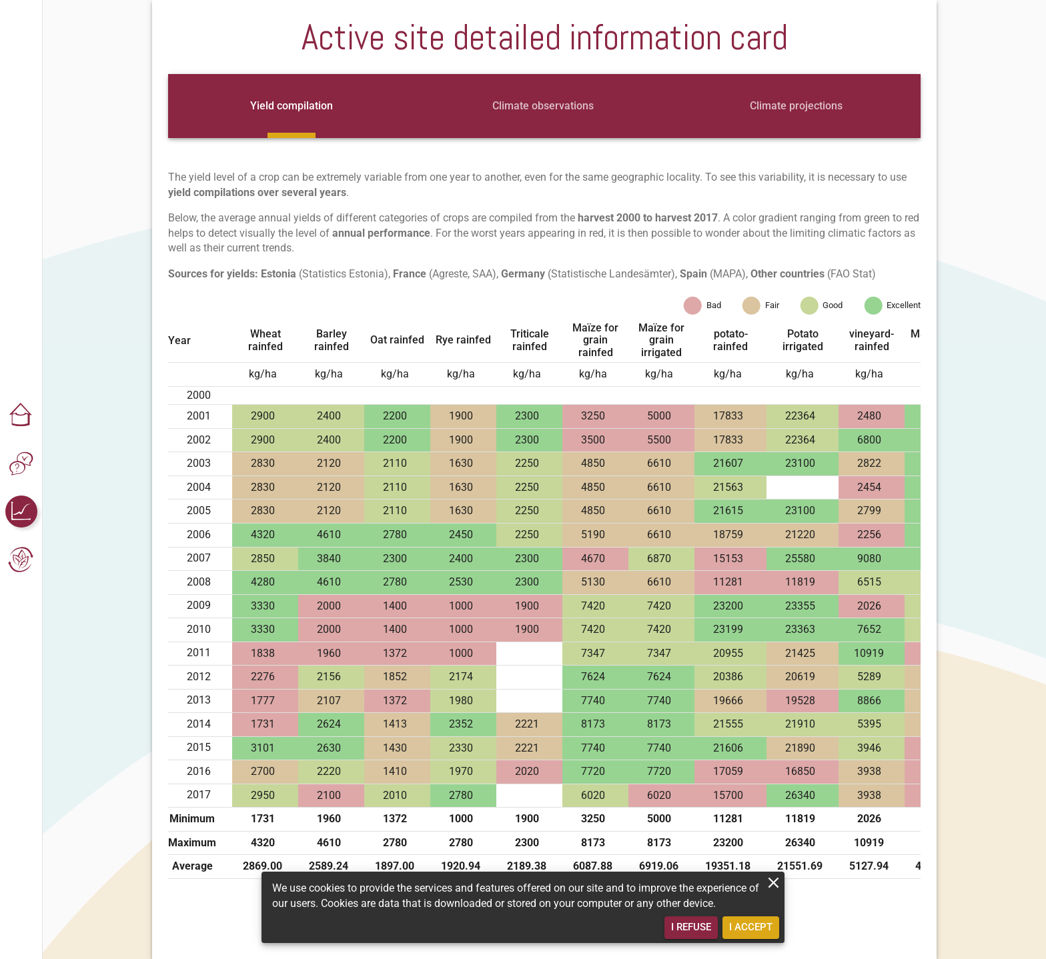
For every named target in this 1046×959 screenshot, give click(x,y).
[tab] (291, 106)
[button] (21, 415)
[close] (773, 883)
